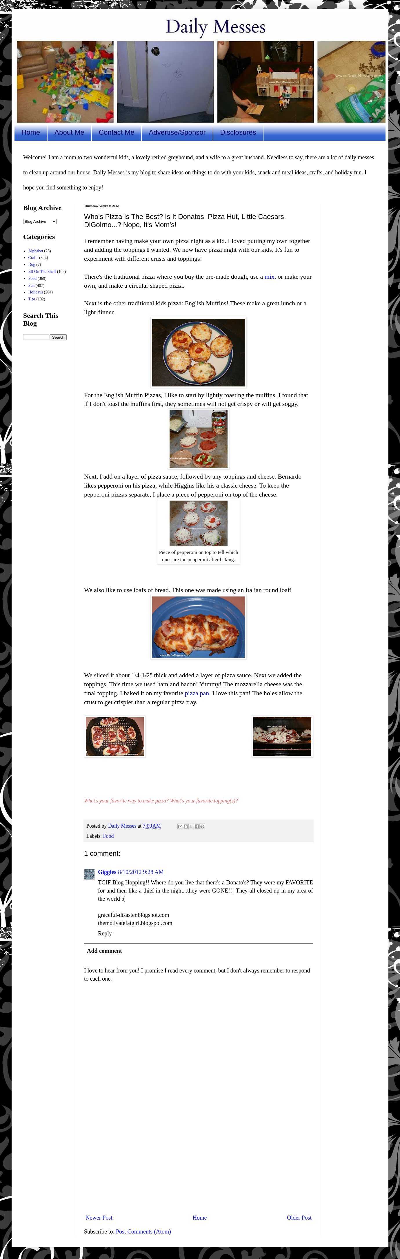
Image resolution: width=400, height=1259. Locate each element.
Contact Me (116, 132)
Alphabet (35, 251)
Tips (31, 299)
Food (108, 836)
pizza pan (197, 693)
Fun (31, 285)
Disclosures (238, 132)
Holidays (35, 292)
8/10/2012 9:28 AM (141, 872)
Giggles (107, 872)
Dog (31, 264)
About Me (69, 132)
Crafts (33, 258)
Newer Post (99, 1217)
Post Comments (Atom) (143, 1231)
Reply (105, 933)
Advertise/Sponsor (177, 132)
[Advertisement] (198, 1161)
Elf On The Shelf (42, 271)
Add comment (104, 951)
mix (269, 276)
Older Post (299, 1217)
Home (30, 132)
